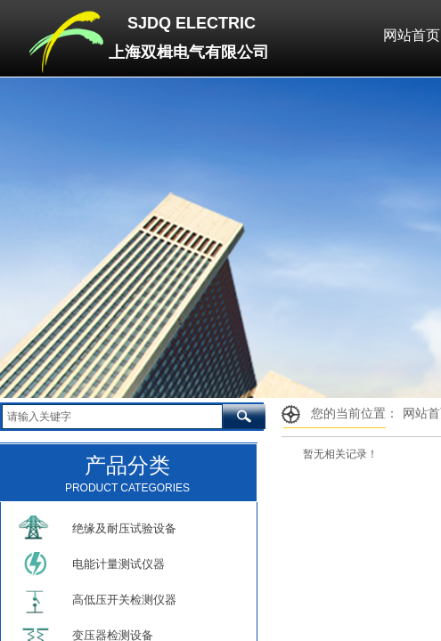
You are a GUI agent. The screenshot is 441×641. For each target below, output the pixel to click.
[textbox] (112, 416)
